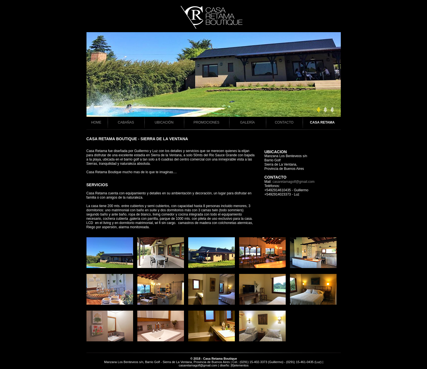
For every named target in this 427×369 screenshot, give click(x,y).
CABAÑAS (126, 122)
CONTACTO (284, 122)
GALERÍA (247, 122)
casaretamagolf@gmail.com (293, 182)
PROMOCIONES (206, 122)
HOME (96, 122)
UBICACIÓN (164, 122)
